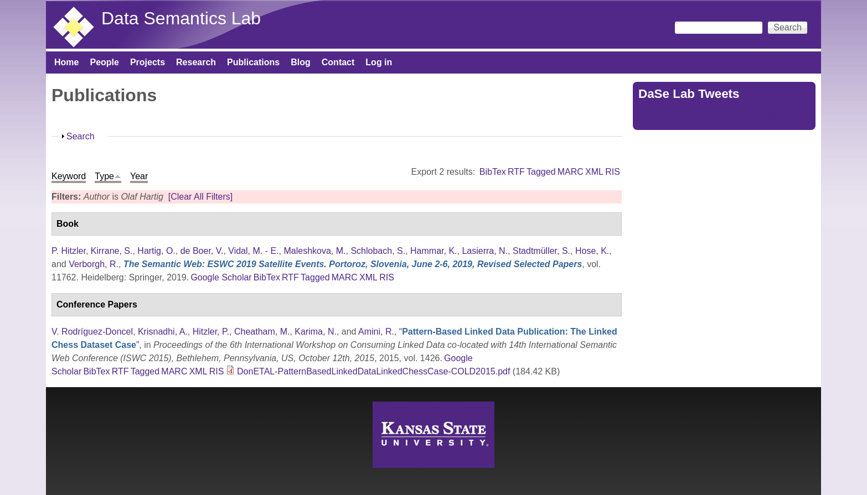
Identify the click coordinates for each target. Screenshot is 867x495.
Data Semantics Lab (181, 18)
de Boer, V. (202, 251)
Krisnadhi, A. (163, 331)
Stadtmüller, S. (541, 251)
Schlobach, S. (377, 251)
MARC (571, 171)
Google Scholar (220, 277)
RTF (516, 171)
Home (66, 62)
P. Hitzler (68, 251)
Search (80, 136)
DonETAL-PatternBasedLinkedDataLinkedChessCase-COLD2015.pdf (373, 371)
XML (594, 171)
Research (196, 62)
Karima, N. (316, 331)
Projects (147, 62)
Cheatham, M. (262, 331)
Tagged (541, 171)
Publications (253, 62)
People (104, 62)
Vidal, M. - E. (253, 251)
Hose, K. (592, 251)
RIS (612, 171)
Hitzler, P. (211, 331)
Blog (301, 62)
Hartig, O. (156, 251)
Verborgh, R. (93, 264)
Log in (378, 62)
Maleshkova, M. (314, 251)
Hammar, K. (433, 251)
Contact (338, 62)
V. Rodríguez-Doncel (92, 331)
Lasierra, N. (485, 251)
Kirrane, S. (112, 251)
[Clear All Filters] (200, 196)
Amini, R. (376, 331)
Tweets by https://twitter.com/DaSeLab (713, 117)
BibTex (492, 171)
